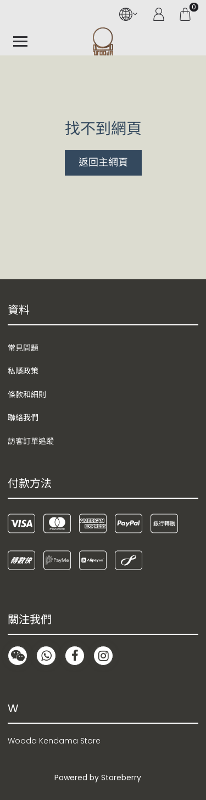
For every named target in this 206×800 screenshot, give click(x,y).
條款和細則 (27, 394)
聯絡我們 (23, 417)
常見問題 (23, 347)
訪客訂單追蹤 (31, 441)
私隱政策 (23, 370)
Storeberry (121, 777)
